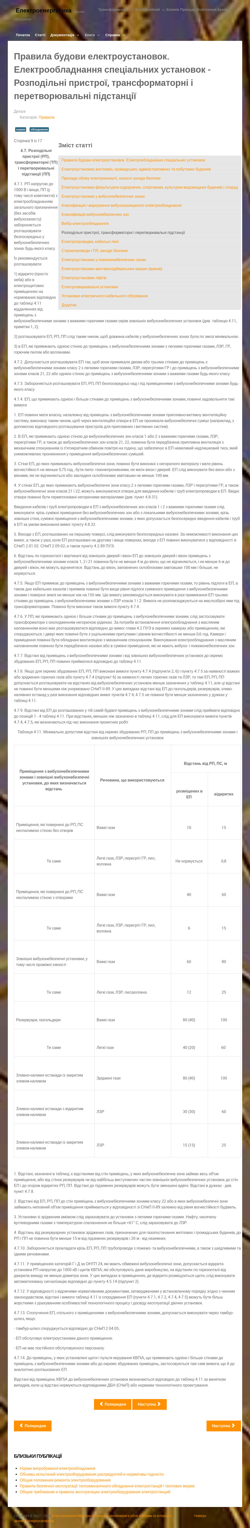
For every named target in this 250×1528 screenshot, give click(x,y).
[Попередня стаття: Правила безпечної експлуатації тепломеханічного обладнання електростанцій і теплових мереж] (33, 1426)
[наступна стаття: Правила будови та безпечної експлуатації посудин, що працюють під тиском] (224, 1426)
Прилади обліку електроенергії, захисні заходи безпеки (111, 178)
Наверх (200, 1516)
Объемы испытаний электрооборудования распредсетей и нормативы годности (92, 1474)
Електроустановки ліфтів (84, 278)
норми (20, 129)
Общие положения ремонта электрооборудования (65, 1480)
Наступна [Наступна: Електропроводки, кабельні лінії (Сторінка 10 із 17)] (149, 1404)
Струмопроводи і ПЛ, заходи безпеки (95, 250)
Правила (46, 117)
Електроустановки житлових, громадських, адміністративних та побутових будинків (136, 169)
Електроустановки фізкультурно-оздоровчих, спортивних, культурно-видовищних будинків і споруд (150, 187)
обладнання (39, 129)
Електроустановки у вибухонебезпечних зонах (103, 196)
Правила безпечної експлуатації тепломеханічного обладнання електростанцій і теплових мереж (107, 1486)
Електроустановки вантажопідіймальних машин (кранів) (112, 268)
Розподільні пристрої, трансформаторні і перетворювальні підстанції (123, 232)
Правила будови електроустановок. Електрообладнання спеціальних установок (133, 160)
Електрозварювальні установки (90, 287)
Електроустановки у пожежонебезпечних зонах (104, 259)
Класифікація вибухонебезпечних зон (95, 214)
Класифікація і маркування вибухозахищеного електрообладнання (122, 205)
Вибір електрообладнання (85, 223)
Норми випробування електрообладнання (57, 1468)
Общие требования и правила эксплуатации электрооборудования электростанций (95, 1492)
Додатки (69, 305)
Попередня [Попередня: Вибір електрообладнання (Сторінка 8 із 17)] (112, 1404)
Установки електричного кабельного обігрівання (105, 296)
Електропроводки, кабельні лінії (90, 241)
